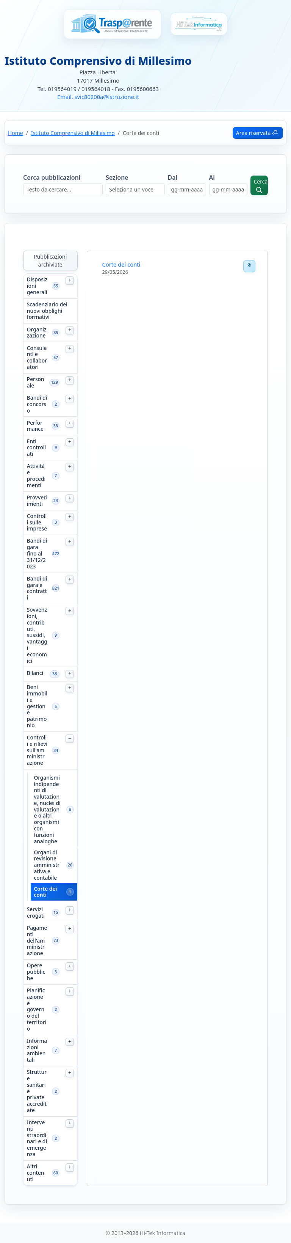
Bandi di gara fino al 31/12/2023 (37, 554)
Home (15, 133)
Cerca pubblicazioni (51, 177)
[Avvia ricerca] (259, 185)
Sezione (117, 177)
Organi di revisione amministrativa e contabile (46, 865)
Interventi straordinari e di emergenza (37, 1138)
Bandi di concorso (37, 404)
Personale (35, 382)
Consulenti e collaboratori (37, 357)
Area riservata (257, 133)
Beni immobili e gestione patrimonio (37, 706)
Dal (173, 177)
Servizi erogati (36, 912)
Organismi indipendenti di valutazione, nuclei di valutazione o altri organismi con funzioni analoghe (47, 810)
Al (212, 177)
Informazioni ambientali (37, 1050)
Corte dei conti (45, 892)
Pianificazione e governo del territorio (37, 1009)
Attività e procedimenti (36, 475)
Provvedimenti (37, 500)
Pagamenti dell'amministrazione (37, 941)
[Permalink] (249, 266)
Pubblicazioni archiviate (50, 260)
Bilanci (35, 673)
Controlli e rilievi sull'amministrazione (37, 750)
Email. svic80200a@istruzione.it (98, 96)
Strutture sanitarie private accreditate (37, 1091)
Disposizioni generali (37, 285)
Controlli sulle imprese (37, 522)
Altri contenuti (35, 1172)
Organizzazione (37, 332)
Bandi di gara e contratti (37, 588)
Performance (35, 426)
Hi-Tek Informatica (162, 1233)
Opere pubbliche (36, 971)
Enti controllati (36, 447)
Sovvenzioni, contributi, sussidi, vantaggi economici (37, 635)
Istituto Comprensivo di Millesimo (73, 133)
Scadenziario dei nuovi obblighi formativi (47, 310)
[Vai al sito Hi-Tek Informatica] (198, 24)
